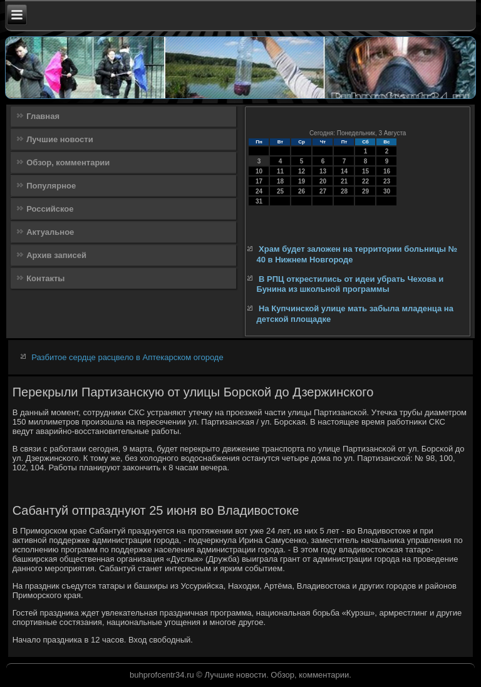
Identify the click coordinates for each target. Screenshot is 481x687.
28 (344, 191)
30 (386, 191)
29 (365, 191)
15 (365, 171)
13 (322, 171)
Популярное (51, 185)
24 (259, 191)
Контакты (45, 278)
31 (259, 201)
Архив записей (56, 255)
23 (386, 181)
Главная (42, 116)
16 (386, 171)
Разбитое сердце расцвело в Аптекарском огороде (127, 357)
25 (280, 191)
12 (301, 171)
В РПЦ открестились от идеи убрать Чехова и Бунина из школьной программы (349, 284)
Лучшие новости (59, 139)
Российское (49, 209)
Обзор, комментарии (68, 162)
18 (280, 181)
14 (344, 171)
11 (280, 171)
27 (322, 191)
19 (301, 181)
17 (259, 181)
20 (322, 181)
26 (301, 191)
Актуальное (50, 232)
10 (259, 171)
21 (344, 181)
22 (365, 181)
